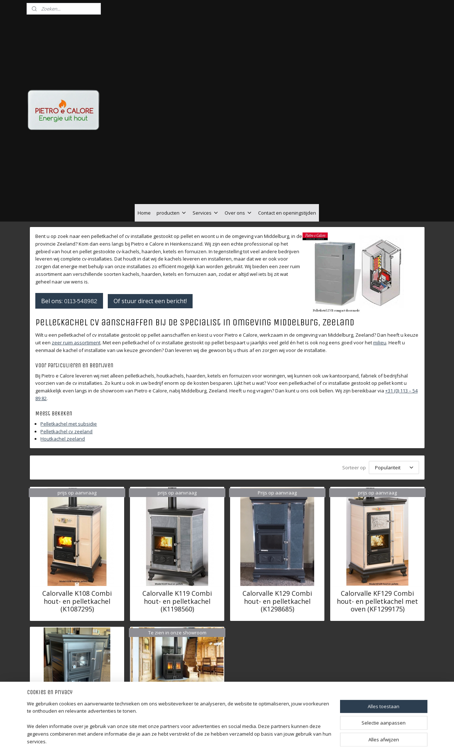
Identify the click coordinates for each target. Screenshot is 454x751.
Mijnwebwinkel (312, 737)
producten (172, 172)
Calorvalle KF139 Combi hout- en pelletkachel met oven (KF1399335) (77, 700)
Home (144, 172)
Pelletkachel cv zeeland (66, 390)
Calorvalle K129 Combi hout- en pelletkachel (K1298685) (277, 560)
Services (206, 172)
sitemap (206, 737)
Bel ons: (69, 260)
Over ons (238, 172)
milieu (379, 301)
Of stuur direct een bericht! (150, 260)
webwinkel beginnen (249, 737)
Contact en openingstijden (287, 172)
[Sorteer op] (393, 427)
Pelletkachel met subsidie (68, 383)
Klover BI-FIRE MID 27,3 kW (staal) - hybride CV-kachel (177, 660)
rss (221, 737)
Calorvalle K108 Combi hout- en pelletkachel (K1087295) (77, 560)
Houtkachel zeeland (62, 398)
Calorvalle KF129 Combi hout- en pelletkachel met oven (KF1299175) (377, 560)
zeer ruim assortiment (76, 301)
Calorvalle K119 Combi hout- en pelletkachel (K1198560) (177, 560)
